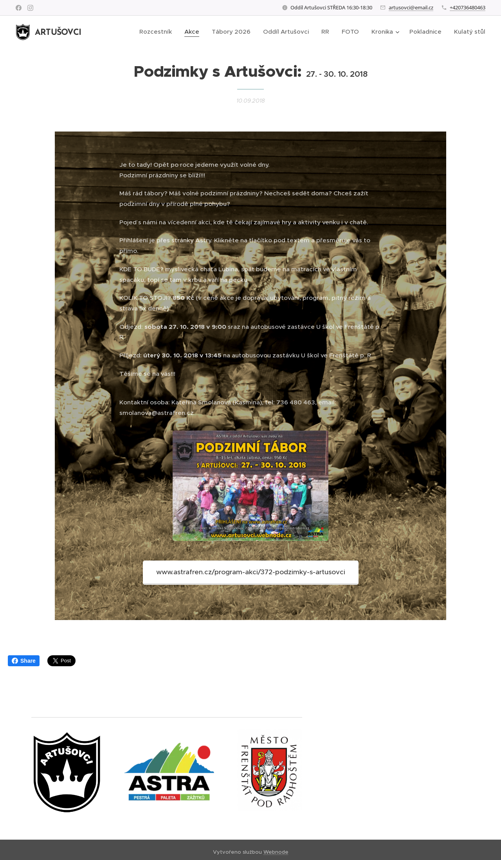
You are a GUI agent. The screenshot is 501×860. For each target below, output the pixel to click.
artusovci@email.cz (411, 7)
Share (24, 661)
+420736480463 (467, 7)
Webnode (275, 852)
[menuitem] (157, 31)
